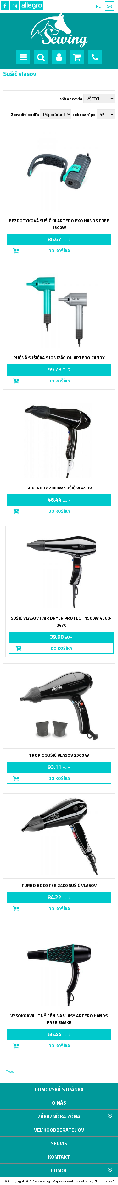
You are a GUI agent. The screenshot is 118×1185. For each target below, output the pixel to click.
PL (98, 6)
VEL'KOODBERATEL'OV (59, 1130)
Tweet (10, 1071)
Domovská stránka (59, 1089)
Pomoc (59, 1170)
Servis (59, 1143)
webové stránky (80, 1181)
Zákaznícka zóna (59, 1116)
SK (109, 6)
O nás (59, 1103)
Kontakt (59, 1157)
